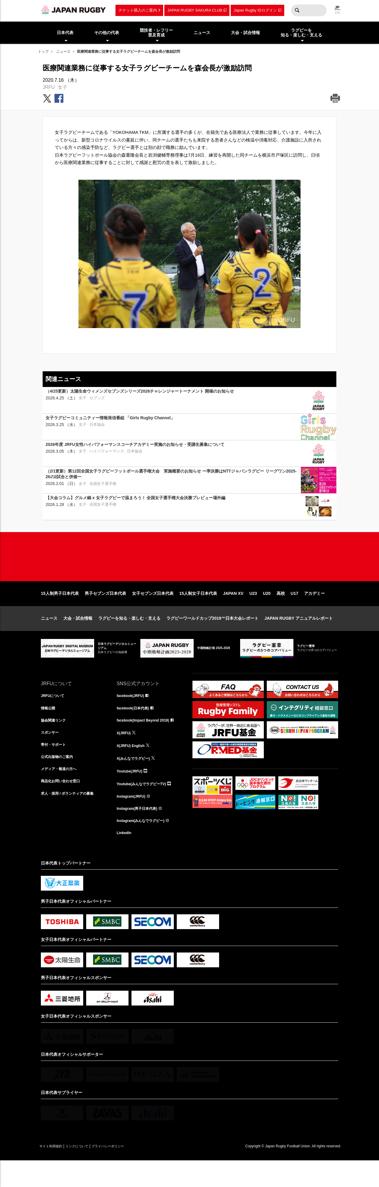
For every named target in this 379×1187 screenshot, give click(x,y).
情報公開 (49, 728)
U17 (294, 612)
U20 (267, 612)
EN (337, 13)
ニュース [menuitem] (202, 32)
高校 (281, 612)
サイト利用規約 (54, 1172)
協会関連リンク (55, 741)
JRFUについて (54, 715)
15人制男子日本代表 (60, 612)
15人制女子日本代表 (198, 612)
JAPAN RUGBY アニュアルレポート (298, 637)
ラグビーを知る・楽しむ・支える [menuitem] (301, 33)
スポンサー (51, 754)
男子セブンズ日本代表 (105, 612)
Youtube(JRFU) (132, 793)
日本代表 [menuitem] (65, 32)
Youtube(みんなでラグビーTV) (145, 806)
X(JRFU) (125, 754)
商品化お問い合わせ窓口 (63, 806)
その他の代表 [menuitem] (106, 32)
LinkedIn (125, 858)
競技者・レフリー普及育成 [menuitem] (156, 33)
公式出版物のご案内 (59, 780)
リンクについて (88, 1172)
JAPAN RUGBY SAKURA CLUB (194, 10)
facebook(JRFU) (132, 715)
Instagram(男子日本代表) (140, 832)
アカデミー (314, 612)
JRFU (49, 87)
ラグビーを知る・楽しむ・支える (129, 637)
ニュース (63, 51)
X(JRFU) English (133, 767)
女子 (62, 87)
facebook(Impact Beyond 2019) (147, 741)
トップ (43, 51)
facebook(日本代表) (135, 728)
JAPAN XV (233, 612)
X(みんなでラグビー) (136, 780)
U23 (253, 612)
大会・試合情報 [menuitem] (245, 32)
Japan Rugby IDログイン (255, 10)
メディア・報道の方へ (61, 793)
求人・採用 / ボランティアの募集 (71, 819)
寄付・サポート (55, 767)
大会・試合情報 (77, 637)
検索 (297, 10)
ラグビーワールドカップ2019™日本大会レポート (212, 637)
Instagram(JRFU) (133, 819)
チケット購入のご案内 (137, 10)
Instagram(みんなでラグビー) (144, 845)
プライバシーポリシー (128, 1172)
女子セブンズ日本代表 (153, 612)
